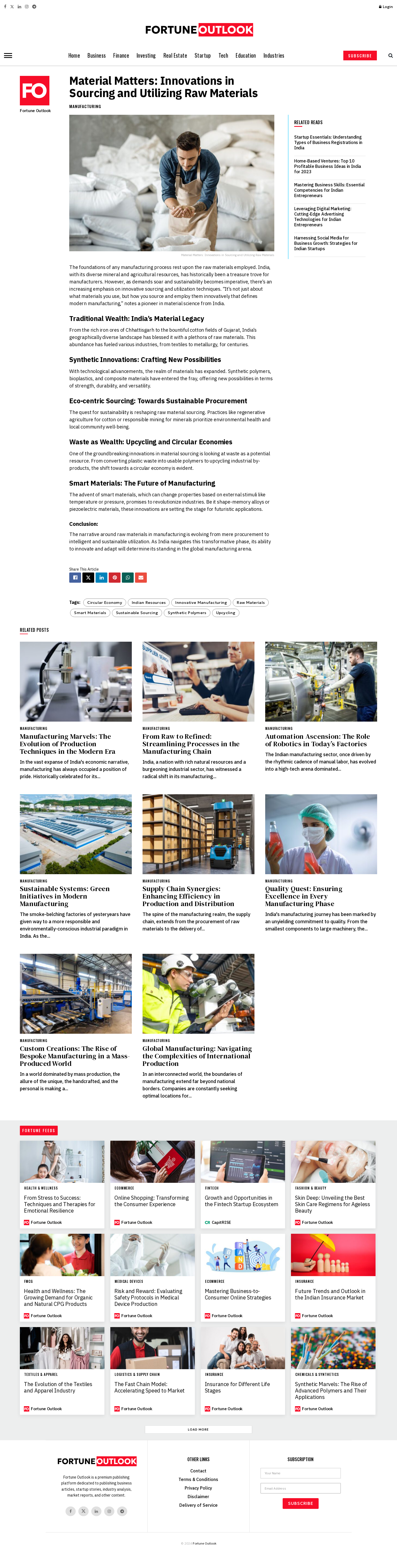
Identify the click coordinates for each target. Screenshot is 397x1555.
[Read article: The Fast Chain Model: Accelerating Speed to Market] (152, 1348)
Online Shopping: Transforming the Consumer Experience (151, 1201)
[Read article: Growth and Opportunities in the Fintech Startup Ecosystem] (243, 1162)
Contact (198, 1470)
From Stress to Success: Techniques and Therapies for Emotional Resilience (59, 1204)
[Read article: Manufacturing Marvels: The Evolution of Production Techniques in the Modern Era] (76, 682)
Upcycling (226, 612)
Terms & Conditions (198, 1479)
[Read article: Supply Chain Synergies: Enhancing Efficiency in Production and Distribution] (198, 834)
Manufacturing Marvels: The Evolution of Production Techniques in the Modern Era (67, 744)
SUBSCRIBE (360, 55)
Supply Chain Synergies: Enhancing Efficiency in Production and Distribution (188, 896)
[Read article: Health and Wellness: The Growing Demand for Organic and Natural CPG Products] (62, 1255)
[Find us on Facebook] (70, 1511)
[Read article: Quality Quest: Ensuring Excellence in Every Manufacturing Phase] (321, 834)
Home (74, 55)
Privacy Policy (198, 1488)
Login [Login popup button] (386, 6)
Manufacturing (85, 106)
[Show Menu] (6, 55)
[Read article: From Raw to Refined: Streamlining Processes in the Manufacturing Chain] (198, 682)
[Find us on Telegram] (122, 1511)
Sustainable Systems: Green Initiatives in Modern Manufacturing (65, 896)
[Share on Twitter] (88, 577)
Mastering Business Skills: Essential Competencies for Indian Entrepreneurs (329, 190)
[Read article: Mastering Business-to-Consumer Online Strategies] (243, 1255)
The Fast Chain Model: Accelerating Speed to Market (149, 1387)
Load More (198, 1429)
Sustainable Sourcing (137, 612)
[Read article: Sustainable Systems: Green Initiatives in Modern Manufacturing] (76, 834)
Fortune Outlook (35, 110)
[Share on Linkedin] (101, 577)
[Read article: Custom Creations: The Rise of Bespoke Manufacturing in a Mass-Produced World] (76, 994)
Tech (223, 55)
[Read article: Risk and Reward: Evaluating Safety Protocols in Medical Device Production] (152, 1255)
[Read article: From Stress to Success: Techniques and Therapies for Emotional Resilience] (62, 1162)
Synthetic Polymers (187, 612)
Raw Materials (251, 602)
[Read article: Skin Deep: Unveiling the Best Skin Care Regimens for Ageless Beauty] (333, 1162)
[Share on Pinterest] (115, 577)
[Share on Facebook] (75, 577)
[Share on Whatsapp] (128, 577)
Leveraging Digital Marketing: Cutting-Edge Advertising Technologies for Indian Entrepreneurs (322, 216)
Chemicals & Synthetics (317, 1374)
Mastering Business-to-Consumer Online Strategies (238, 1294)
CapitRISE (221, 1222)
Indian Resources (149, 602)
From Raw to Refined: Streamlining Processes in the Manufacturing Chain (191, 744)
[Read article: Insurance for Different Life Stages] (243, 1348)
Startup (203, 55)
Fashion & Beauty (310, 1188)
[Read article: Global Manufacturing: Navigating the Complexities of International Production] (198, 994)
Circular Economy (104, 602)
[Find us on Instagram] (109, 1511)
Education (246, 55)
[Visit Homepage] (198, 29)
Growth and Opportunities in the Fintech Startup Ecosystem (241, 1201)
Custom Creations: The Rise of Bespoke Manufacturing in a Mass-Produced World (75, 1056)
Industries (274, 55)
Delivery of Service (198, 1505)
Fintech (212, 1188)
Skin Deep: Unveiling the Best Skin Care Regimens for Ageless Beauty (332, 1204)
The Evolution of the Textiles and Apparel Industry (58, 1387)
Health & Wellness (41, 1188)
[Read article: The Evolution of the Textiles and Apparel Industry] (62, 1348)
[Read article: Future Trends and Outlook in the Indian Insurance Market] (333, 1255)
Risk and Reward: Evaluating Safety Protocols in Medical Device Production (148, 1297)
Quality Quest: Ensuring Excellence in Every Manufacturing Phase (303, 896)
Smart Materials (90, 612)
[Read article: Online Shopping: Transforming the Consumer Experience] (152, 1162)
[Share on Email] (141, 577)
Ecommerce (124, 1188)
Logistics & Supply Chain (137, 1374)
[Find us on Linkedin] (96, 1511)
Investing (146, 55)
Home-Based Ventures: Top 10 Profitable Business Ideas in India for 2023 (327, 166)
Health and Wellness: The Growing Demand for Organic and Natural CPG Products (58, 1297)
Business (97, 55)
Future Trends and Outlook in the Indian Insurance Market (330, 1294)
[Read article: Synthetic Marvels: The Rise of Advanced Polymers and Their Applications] (333, 1348)
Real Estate (175, 55)
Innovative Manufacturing (201, 602)
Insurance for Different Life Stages (237, 1387)
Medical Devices (129, 1281)
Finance (121, 55)
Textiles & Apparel (41, 1374)
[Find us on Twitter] (83, 1511)
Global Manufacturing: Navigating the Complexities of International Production (197, 1056)
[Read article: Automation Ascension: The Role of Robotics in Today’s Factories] (321, 682)
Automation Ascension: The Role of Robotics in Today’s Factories (317, 740)
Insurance (304, 1281)
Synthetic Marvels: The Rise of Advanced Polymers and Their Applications (331, 1390)
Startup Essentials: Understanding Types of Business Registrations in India (328, 142)
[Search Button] (389, 55)
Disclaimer (198, 1496)
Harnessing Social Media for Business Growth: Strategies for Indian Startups (326, 243)
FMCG (28, 1281)
